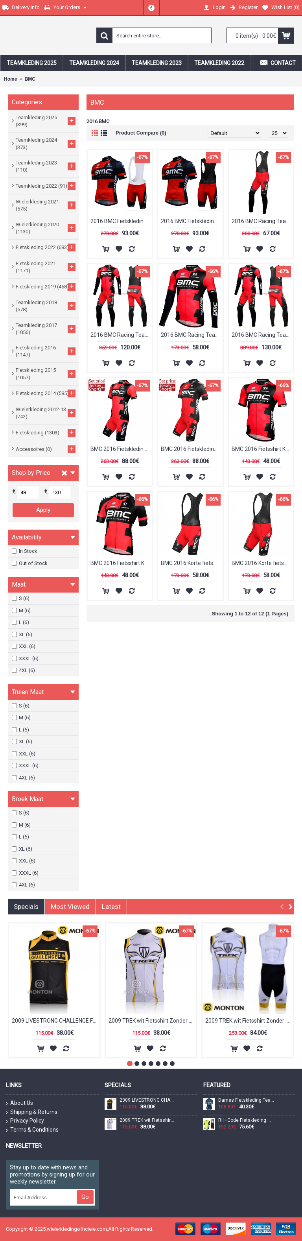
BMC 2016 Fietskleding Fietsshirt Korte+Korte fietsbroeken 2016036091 (121, 449)
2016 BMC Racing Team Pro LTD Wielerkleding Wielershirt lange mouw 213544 (191, 335)
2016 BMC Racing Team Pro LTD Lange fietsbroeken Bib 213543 (262, 221)
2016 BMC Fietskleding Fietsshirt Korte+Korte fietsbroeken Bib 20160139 (191, 221)
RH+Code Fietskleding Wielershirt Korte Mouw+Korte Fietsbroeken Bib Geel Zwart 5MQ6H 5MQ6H (246, 1120)
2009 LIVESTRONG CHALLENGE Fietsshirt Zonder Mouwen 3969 (55, 1021)
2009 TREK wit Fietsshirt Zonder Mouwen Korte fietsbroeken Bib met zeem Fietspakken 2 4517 (249, 1021)
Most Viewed (70, 906)
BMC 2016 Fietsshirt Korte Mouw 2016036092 (262, 449)
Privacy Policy (25, 1121)
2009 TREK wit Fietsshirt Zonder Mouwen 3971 (152, 1021)
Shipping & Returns (31, 1112)
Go (85, 1196)
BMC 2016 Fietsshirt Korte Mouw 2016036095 (121, 563)
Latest (111, 906)
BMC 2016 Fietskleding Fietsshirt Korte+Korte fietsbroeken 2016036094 (191, 449)
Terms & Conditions (32, 1130)
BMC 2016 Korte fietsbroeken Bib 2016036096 (262, 563)
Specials (26, 906)
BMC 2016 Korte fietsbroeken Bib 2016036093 (191, 563)
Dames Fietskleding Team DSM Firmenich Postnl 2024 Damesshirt (246, 1100)
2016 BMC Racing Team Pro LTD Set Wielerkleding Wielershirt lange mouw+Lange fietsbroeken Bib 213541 (121, 335)
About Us (19, 1103)
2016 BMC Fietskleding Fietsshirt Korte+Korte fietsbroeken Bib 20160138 (121, 221)
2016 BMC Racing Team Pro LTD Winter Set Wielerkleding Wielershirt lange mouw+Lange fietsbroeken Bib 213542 (262, 335)
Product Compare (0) (141, 133)
